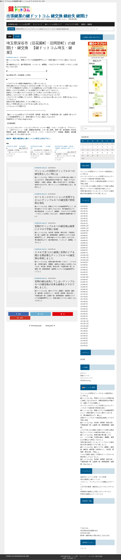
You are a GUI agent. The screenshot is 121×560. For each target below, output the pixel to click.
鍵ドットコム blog (89, 387)
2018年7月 (84, 282)
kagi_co (15, 57)
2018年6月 (84, 284)
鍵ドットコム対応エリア (53, 24)
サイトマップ (37, 24)
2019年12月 (84, 255)
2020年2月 (84, 250)
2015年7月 (84, 333)
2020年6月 (84, 240)
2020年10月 (84, 231)
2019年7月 (84, 267)
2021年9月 (84, 206)
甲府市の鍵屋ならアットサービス (91, 494)
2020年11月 (84, 228)
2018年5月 (84, 287)
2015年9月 (84, 329)
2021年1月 (84, 223)
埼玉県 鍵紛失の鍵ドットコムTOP (69, 556)
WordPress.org (85, 380)
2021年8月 (84, 209)
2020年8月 (84, 236)
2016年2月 (84, 316)
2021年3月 (84, 218)
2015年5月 (84, 338)
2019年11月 (84, 258)
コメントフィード (86, 378)
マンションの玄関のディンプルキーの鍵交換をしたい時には (54, 172)
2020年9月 (84, 233)
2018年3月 (84, 289)
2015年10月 (84, 326)
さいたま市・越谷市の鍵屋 (95, 556)
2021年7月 (84, 211)
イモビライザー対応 (71, 24)
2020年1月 (84, 253)
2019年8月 (84, 265)
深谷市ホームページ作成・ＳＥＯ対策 (93, 477)
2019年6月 (84, 270)
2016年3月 (84, 314)
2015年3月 (84, 343)
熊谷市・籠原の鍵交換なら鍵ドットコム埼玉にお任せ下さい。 (28, 138)
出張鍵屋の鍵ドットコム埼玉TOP (19, 24)
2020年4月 (84, 245)
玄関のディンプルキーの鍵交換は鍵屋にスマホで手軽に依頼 (54, 227)
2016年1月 (84, 319)
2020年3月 (84, 248)
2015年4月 (84, 341)
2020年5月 (84, 243)
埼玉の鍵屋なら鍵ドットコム (90, 479)
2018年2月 (84, 292)
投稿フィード (85, 376)
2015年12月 (84, 321)
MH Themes (26, 556)
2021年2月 (84, 221)
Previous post (35, 322)
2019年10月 (84, 260)
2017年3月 (84, 299)
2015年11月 (84, 324)
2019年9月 (84, 263)
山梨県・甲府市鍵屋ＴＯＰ (69, 558)
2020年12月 (84, 226)
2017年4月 (84, 297)
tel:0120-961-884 (38, 1)
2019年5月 (84, 272)
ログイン (83, 373)
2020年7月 (84, 238)
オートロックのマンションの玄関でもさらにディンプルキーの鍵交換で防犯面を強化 (54, 199)
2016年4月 (84, 311)
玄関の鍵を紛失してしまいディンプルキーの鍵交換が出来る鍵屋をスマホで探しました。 (54, 284)
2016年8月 (84, 302)
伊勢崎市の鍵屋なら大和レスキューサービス (95, 492)
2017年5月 (84, 294)
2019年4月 (84, 275)
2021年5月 (84, 214)
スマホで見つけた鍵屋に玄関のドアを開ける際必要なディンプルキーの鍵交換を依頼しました (54, 255)
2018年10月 (84, 277)
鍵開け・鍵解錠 (86, 24)
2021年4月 (84, 216)
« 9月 (82, 158)
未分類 (82, 359)
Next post (50, 322)
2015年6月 (84, 336)
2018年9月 (84, 280)
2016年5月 (84, 309)
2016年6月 (84, 307)
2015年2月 (84, 346)
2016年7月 (84, 304)
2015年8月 (84, 331)
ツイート (83, 548)
